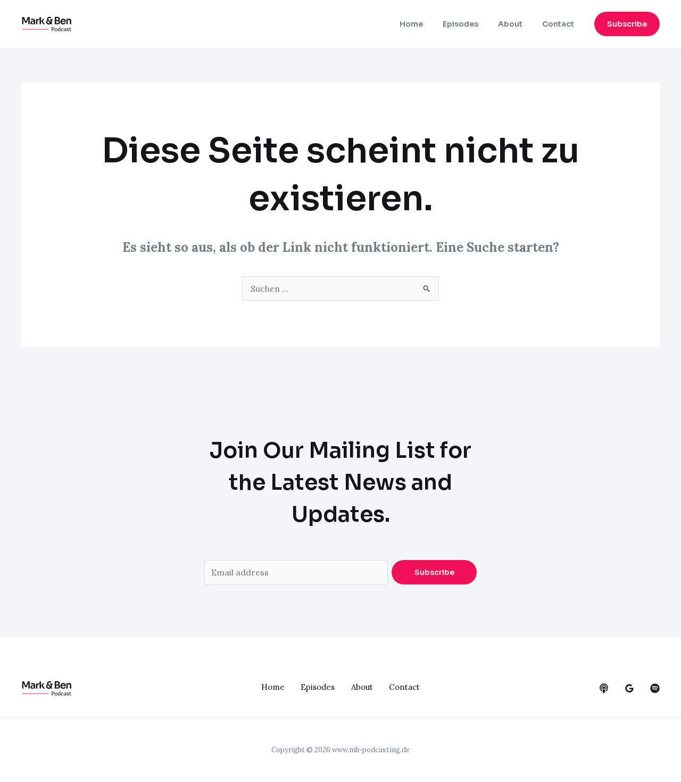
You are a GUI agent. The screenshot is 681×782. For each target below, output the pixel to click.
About (517, 24)
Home (427, 24)
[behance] (604, 688)
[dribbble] (655, 688)
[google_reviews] (629, 688)
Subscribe (434, 572)
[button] (627, 24)
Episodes (472, 24)
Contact (560, 24)
